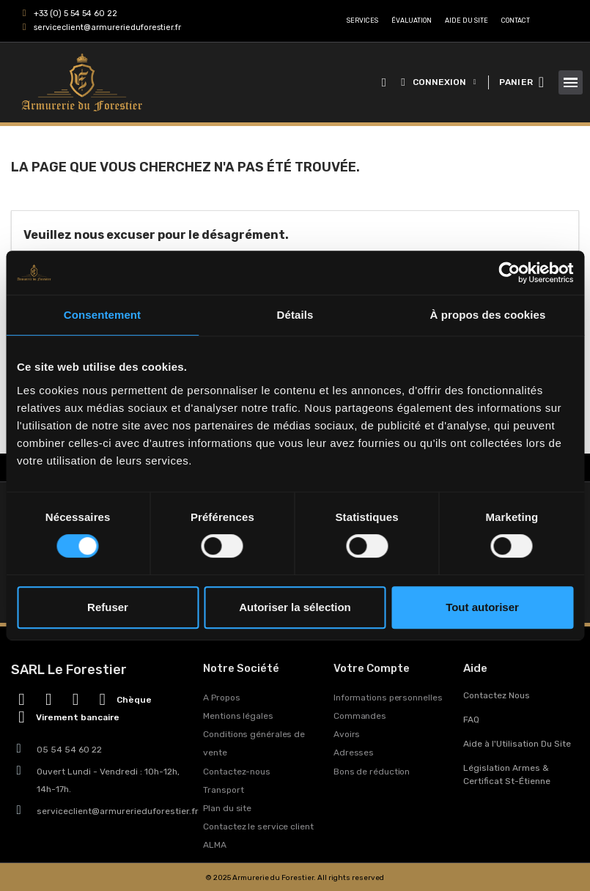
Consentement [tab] (102, 314)
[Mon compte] (438, 82)
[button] (384, 82)
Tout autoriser (482, 607)
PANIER (516, 82)
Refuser (107, 607)
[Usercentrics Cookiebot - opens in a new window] (509, 273)
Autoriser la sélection (295, 607)
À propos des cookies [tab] (488, 314)
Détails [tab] (295, 314)
